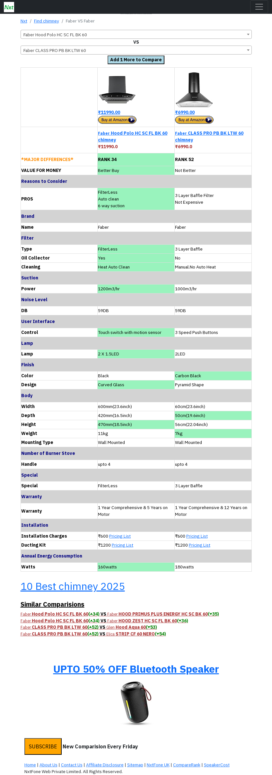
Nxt (24, 21)
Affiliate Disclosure (105, 765)
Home (30, 765)
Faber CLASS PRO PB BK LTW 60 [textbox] (54, 50)
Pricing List (120, 536)
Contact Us (72, 765)
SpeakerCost (217, 765)
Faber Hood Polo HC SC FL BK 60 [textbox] (55, 35)
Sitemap (135, 765)
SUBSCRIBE (43, 746)
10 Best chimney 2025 (73, 586)
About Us (48, 765)
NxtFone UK (158, 765)
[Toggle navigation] (259, 6)
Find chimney (46, 21)
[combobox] (136, 34)
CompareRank (186, 765)
